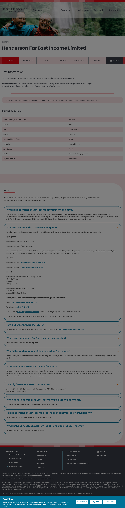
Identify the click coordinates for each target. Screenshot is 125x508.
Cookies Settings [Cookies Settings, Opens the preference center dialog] (82, 502)
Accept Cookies (109, 502)
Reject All (95, 502)
